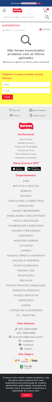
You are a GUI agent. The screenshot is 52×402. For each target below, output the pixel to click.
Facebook (26, 344)
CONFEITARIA (26, 205)
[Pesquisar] (47, 17)
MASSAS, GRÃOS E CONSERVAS (26, 255)
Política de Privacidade (26, 146)
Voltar (44, 29)
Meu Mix (14, 110)
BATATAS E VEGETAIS (26, 186)
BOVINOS (26, 196)
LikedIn (26, 348)
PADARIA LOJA (26, 270)
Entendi (27, 396)
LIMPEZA (26, 250)
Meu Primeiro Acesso (26, 154)
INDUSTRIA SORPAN (26, 240)
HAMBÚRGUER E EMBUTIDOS (26, 225)
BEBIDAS (26, 191)
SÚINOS (26, 305)
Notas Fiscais (37, 115)
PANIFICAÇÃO (26, 275)
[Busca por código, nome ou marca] (23, 17)
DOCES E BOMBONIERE (26, 210)
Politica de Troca (26, 150)
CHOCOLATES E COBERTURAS (26, 201)
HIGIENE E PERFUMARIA (26, 230)
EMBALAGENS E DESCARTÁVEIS (26, 215)
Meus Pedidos (37, 110)
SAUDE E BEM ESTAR (26, 295)
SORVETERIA (26, 300)
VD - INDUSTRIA (26, 315)
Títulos (14, 115)
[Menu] (4, 10)
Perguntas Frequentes (26, 157)
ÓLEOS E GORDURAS (26, 265)
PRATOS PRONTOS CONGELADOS (26, 285)
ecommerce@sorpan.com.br (26, 337)
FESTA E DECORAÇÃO (26, 220)
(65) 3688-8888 (26, 333)
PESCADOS (26, 280)
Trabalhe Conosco (26, 143)
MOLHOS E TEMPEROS (26, 260)
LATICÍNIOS (26, 245)
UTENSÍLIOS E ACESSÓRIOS (26, 310)
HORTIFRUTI (26, 235)
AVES (26, 181)
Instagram (26, 340)
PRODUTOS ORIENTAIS (26, 290)
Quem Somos (26, 139)
